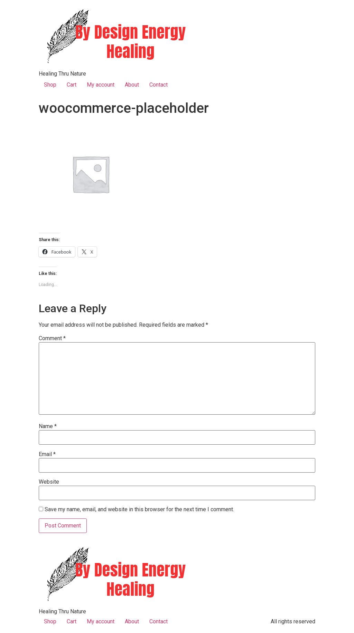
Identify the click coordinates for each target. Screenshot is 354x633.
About (132, 84)
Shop (50, 84)
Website (49, 482)
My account (100, 84)
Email (47, 454)
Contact (158, 84)
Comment (52, 338)
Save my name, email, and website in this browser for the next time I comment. (139, 509)
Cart (71, 84)
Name (48, 426)
